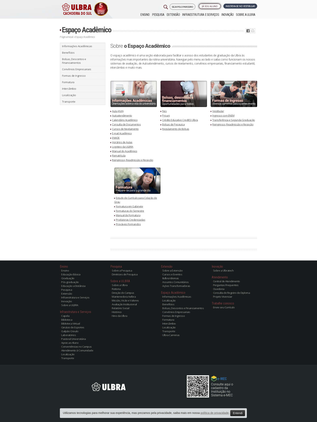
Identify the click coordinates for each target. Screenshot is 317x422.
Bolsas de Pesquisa (173, 124)
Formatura (68, 82)
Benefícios (68, 52)
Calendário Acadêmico (124, 120)
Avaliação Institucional (124, 304)
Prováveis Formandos (128, 224)
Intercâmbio (69, 88)
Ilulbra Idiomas (170, 278)
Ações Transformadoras (176, 286)
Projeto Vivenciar (222, 296)
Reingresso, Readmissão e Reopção (132, 160)
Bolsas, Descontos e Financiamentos (74, 61)
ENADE (116, 138)
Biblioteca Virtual (70, 323)
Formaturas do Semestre (130, 211)
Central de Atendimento (226, 281)
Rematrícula (119, 155)
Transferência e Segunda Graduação (233, 120)
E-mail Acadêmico (122, 133)
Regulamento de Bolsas (175, 129)
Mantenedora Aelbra (124, 296)
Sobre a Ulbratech (223, 270)
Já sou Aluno (210, 6)
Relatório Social (120, 308)
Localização (69, 95)
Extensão (173, 15)
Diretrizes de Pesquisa (124, 274)
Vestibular (218, 111)
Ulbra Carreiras (171, 335)
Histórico (117, 312)
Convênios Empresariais (76, 69)
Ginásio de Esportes (72, 327)
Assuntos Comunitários (175, 282)
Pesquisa (158, 15)
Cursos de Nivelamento (125, 129)
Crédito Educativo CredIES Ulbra (180, 120)
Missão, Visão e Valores (125, 300)
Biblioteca (66, 319)
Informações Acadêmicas (77, 46)
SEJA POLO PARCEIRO (182, 7)
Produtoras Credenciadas (130, 220)
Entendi (237, 413)
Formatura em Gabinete (129, 206)
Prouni (166, 115)
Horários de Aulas (122, 142)
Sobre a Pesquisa (122, 270)
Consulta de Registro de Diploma (231, 293)
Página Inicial (66, 37)
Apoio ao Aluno (69, 343)
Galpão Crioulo (69, 331)
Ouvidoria (218, 289)
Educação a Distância (73, 286)
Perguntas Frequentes (226, 285)
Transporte (68, 101)
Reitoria (116, 289)
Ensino (144, 15)
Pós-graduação (70, 282)
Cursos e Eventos (172, 274)
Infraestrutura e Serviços (200, 15)
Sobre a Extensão (172, 270)
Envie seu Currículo (224, 307)
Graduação (67, 278)
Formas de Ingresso (74, 75)
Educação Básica (70, 274)
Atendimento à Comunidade (77, 350)
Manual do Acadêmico (124, 151)
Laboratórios (68, 335)
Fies (164, 111)
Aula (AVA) (117, 111)
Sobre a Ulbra (120, 285)
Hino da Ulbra (119, 316)
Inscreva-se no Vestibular (240, 6)
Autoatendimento (122, 115)
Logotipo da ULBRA (122, 146)
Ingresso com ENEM (223, 115)
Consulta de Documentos (126, 124)
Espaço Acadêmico (86, 29)
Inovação (227, 15)
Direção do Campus (123, 293)
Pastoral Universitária (73, 339)
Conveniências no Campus (76, 346)
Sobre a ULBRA (245, 15)
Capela (65, 316)
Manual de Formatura (128, 215)
